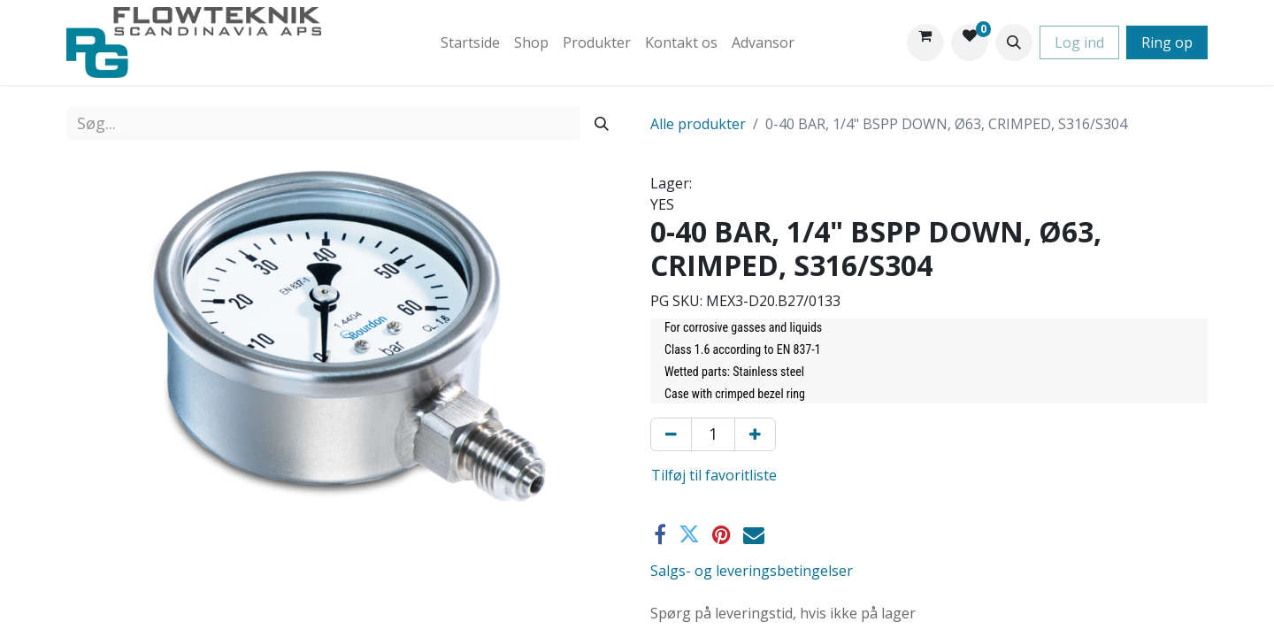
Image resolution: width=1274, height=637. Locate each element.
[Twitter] (689, 534)
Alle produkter (698, 124)
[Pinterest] (721, 534)
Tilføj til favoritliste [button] (714, 475)
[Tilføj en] (755, 434)
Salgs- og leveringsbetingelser (751, 570)
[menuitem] (470, 42)
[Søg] (601, 123)
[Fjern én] (671, 434)
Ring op (1167, 42)
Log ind (1079, 42)
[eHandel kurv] (925, 42)
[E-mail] (753, 534)
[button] (1013, 42)
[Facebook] (660, 534)
